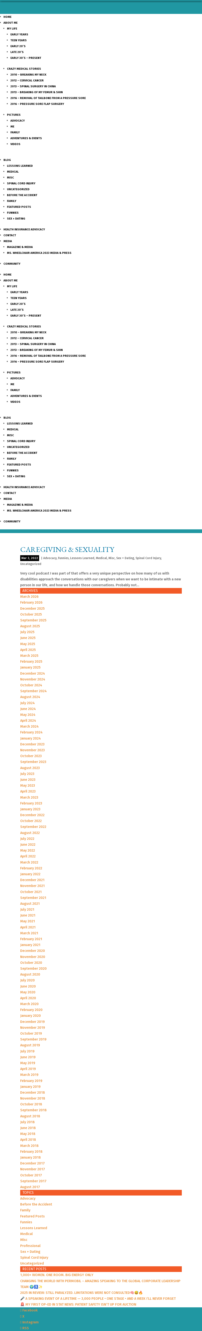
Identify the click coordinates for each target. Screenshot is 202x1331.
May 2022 (27, 850)
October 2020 (31, 963)
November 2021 (32, 886)
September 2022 (33, 827)
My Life (12, 28)
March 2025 (29, 656)
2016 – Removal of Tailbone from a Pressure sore (48, 98)
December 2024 (32, 673)
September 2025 (33, 620)
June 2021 (27, 915)
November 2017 (32, 1169)
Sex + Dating (16, 218)
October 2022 (31, 821)
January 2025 (30, 667)
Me (12, 126)
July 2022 (27, 839)
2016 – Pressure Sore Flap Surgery (37, 104)
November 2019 (32, 1027)
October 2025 (31, 614)
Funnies (13, 212)
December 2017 (32, 1163)
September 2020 (33, 968)
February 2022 (31, 868)
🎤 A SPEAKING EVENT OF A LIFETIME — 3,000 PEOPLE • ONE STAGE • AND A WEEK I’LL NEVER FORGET (98, 1298)
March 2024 (29, 726)
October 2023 (31, 756)
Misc (10, 177)
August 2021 (30, 904)
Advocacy (17, 120)
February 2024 (31, 732)
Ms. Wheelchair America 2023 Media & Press (39, 252)
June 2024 (28, 709)
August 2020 (30, 974)
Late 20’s (17, 52)
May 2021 (27, 921)
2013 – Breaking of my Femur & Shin (36, 92)
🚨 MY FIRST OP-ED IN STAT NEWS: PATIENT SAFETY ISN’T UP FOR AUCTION (78, 1304)
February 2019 (31, 1081)
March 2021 (29, 933)
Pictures (14, 114)
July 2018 (27, 1122)
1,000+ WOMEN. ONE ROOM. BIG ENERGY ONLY (56, 1275)
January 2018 (30, 1157)
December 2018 (32, 1092)
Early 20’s (18, 46)
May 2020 (27, 992)
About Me (10, 22)
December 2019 (32, 1022)
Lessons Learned (20, 165)
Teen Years (18, 40)
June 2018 (28, 1128)
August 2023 (30, 768)
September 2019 (33, 1039)
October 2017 (31, 1175)
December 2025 (32, 608)
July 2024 (27, 703)
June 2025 (28, 638)
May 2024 (27, 715)
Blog (7, 160)
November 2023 (32, 750)
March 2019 (29, 1075)
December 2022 (32, 815)
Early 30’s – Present (25, 57)
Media (7, 241)
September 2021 (33, 898)
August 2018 (30, 1116)
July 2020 (27, 980)
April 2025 (28, 650)
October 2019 (31, 1033)
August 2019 (30, 1045)
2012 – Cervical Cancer (27, 80)
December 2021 (32, 880)
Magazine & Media (20, 247)
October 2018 (31, 1104)
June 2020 (28, 986)
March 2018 (29, 1146)
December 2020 (32, 951)
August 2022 (30, 833)
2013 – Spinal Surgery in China (33, 86)
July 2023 (27, 774)
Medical (13, 171)
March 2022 (29, 862)
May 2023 (27, 785)
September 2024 (33, 691)
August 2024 (30, 697)
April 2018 (28, 1140)
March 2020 (29, 1004)
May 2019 (27, 1063)
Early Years (19, 34)
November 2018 (32, 1098)
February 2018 (31, 1151)
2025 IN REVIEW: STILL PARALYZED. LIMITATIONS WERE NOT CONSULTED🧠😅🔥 (81, 1293)
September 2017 (33, 1181)
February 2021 (31, 939)
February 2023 (31, 803)
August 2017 (30, 1187)
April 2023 (28, 791)
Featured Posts (19, 206)
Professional (30, 1246)
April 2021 (28, 927)
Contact (9, 235)
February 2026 (31, 602)
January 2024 (30, 738)
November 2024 (32, 679)
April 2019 (28, 1069)
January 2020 (30, 1016)
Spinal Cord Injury (21, 183)
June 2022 (27, 844)
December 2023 (32, 744)
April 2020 (28, 998)
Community (11, 263)
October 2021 (31, 892)
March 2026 (29, 596)
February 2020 (31, 1010)
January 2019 (30, 1087)
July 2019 (27, 1051)
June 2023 (27, 780)
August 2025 (30, 626)
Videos (15, 144)
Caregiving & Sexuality (67, 549)
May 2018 (27, 1134)
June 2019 (28, 1057)
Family (15, 132)
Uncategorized (18, 189)
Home (7, 16)
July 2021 (27, 909)
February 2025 (31, 661)
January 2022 (30, 874)
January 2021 (30, 945)
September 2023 (33, 762)
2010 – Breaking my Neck (28, 74)
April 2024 (28, 720)
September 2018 (33, 1110)
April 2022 (28, 856)
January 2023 (30, 809)
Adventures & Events (26, 138)
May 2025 (27, 644)
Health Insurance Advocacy (24, 229)
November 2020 (32, 957)
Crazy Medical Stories (24, 68)
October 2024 (31, 685)
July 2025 (27, 632)
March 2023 (29, 797)
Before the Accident (22, 195)
